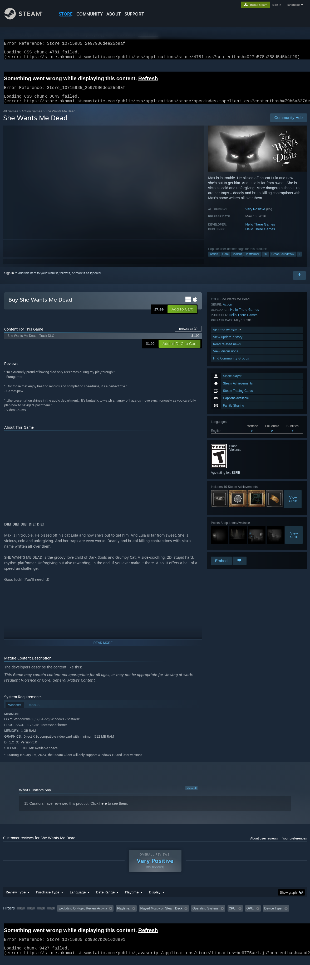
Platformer (252, 260)
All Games (10, 117)
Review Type (16, 898)
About (113, 14)
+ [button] (299, 260)
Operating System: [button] (206, 915)
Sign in (9, 279)
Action (214, 260)
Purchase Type (47, 898)
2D (265, 260)
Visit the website (227, 520)
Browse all (188, 335)
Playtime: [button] (123, 915)
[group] (155, 915)
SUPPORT (134, 14)
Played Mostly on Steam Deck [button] (161, 915)
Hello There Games (260, 231)
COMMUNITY (89, 14)
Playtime (132, 898)
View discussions (225, 541)
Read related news (227, 534)
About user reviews (264, 845)
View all (191, 794)
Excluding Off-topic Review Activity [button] (82, 915)
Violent (237, 260)
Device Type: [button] (273, 915)
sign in (276, 5)
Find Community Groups (231, 549)
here (103, 810)
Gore (225, 260)
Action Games (32, 117)
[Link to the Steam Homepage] (27, 18)
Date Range (105, 898)
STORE (66, 14)
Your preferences (294, 845)
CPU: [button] (233, 915)
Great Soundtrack (283, 260)
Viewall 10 (293, 429)
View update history (228, 527)
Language (78, 898)
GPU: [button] (250, 915)
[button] (182, 315)
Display (154, 898)
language (293, 5)
